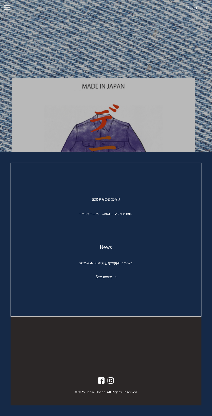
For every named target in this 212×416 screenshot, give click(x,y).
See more (106, 277)
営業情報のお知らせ (106, 199)
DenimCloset (95, 392)
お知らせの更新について (115, 263)
